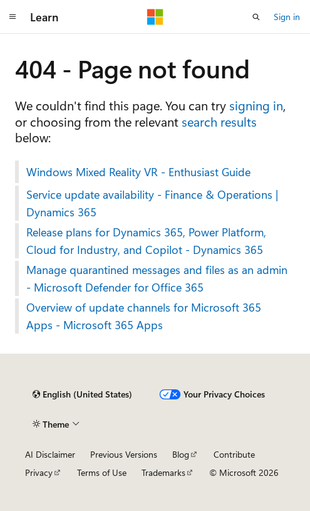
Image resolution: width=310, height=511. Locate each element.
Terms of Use (102, 472)
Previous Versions (123, 454)
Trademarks (163, 472)
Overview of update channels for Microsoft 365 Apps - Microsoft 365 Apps (143, 316)
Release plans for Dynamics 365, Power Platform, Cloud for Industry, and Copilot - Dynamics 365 (146, 240)
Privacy (39, 472)
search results (219, 121)
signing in (256, 105)
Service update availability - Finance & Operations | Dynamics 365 (152, 203)
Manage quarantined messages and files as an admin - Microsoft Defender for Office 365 (156, 278)
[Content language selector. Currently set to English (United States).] (82, 394)
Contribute (234, 454)
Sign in (287, 17)
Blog (180, 454)
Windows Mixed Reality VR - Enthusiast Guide (138, 171)
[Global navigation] (12, 17)
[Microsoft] (155, 17)
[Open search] (256, 17)
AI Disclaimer (50, 454)
